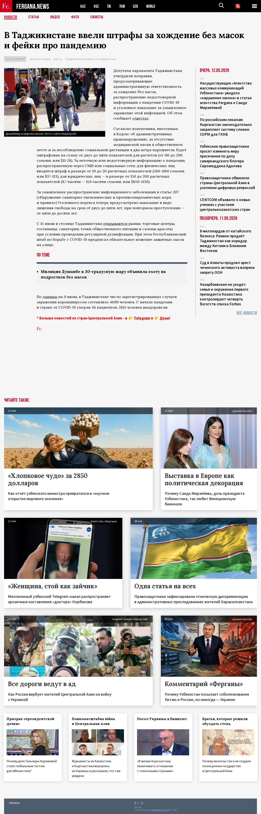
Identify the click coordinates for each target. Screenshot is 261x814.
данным (50, 296)
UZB (136, 6)
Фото (75, 17)
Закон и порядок (39, 59)
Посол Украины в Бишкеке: (163, 719)
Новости (10, 17)
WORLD (152, 6)
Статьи (33, 17)
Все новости (247, 313)
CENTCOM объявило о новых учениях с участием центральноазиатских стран (225, 204)
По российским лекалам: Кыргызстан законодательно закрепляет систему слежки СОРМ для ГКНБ (226, 127)
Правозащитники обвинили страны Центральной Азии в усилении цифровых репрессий (227, 182)
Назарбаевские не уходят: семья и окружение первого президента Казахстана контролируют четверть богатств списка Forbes (224, 294)
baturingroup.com (161, 809)
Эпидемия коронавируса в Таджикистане (90, 59)
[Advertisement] (130, 367)
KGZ (96, 6)
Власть (57, 59)
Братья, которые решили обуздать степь (225, 721)
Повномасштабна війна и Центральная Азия (94, 721)
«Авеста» (140, 118)
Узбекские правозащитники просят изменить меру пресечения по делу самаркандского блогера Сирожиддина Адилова (224, 156)
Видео (55, 17)
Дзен (164, 318)
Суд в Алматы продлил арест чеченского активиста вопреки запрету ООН (227, 267)
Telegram (142, 318)
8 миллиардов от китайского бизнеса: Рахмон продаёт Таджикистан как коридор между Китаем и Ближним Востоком (225, 241)
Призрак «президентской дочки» (31, 721)
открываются (115, 223)
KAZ (83, 6)
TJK (109, 6)
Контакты (14, 802)
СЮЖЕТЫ (96, 17)
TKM (123, 6)
